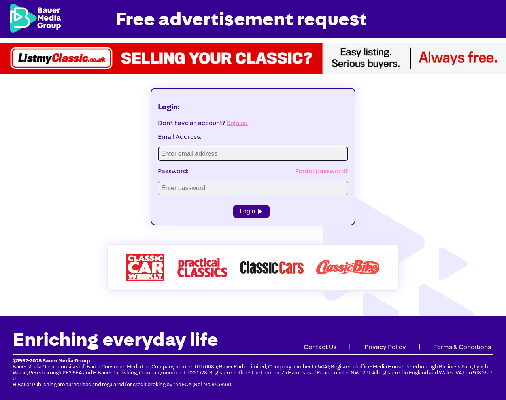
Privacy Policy (385, 347)
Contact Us (320, 347)
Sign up (237, 122)
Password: (173, 171)
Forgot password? (321, 171)
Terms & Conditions (462, 347)
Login (251, 211)
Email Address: (180, 136)
